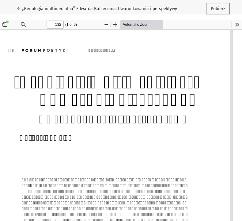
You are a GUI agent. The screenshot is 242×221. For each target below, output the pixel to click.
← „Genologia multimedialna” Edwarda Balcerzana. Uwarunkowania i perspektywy (97, 8)
